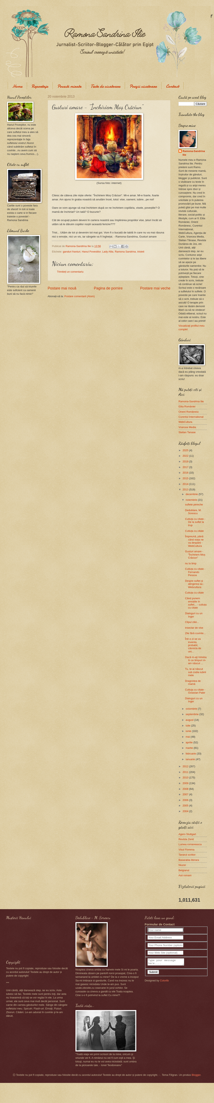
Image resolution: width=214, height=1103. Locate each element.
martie (190, 747)
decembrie (192, 494)
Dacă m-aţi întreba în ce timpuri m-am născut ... (195, 660)
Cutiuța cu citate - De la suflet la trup (195, 522)
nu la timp (190, 563)
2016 (186, 472)
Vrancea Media (187, 427)
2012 (186, 766)
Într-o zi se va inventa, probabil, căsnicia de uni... (193, 645)
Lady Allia (107, 251)
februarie (191, 753)
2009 (186, 783)
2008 (186, 788)
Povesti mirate (69, 86)
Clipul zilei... (192, 622)
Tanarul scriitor (187, 854)
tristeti (140, 251)
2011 (186, 772)
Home (17, 86)
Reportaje (39, 86)
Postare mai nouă (62, 288)
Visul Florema (186, 849)
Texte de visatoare (105, 86)
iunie (189, 731)
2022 (186, 455)
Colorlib (164, 981)
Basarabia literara (189, 859)
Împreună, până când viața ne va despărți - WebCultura (194, 541)
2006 (186, 800)
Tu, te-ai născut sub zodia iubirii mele (195, 672)
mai (188, 736)
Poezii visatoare (143, 86)
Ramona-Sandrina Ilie (194, 153)
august (190, 719)
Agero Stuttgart (187, 834)
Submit (153, 973)
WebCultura (185, 421)
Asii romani (185, 875)
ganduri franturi (72, 251)
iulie (188, 725)
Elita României (187, 406)
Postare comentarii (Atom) (79, 296)
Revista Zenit (186, 839)
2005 (186, 805)
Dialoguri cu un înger (193, 615)
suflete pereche (194, 504)
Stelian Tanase (187, 432)
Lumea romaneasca (190, 844)
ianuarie (191, 759)
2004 (186, 811)
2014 (186, 484)
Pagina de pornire (108, 288)
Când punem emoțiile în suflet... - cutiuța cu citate (195, 603)
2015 (186, 478)
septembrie (192, 714)
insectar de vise (194, 627)
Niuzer (182, 865)
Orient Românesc (189, 411)
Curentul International (191, 416)
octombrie (192, 708)
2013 (186, 489)
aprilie (189, 742)
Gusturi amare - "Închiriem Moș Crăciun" (195, 554)
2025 (186, 450)
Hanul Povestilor (91, 251)
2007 (186, 794)
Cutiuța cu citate (194, 530)
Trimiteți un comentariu (70, 271)
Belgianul (184, 870)
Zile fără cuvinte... (195, 633)
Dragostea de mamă (193, 682)
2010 (186, 777)
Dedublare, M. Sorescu (193, 512)
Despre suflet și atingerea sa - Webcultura (194, 584)
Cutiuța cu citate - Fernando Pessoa (195, 572)
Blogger (196, 1074)
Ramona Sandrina (125, 251)
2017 (186, 467)
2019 (186, 461)
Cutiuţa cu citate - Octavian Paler (195, 691)
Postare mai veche (155, 288)
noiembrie (192, 499)
